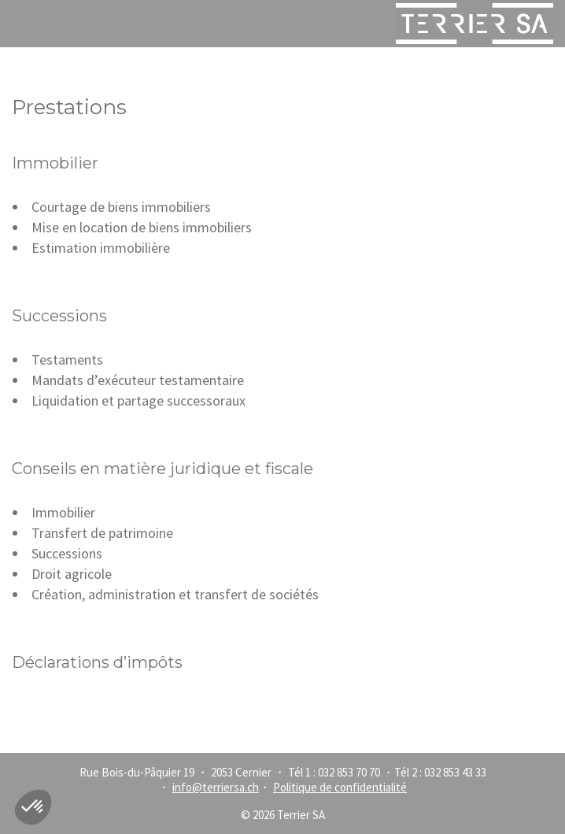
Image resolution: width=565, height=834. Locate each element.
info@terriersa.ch (215, 787)
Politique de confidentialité (340, 787)
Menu (21, 23)
